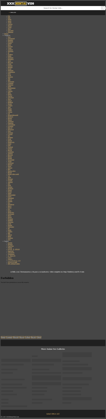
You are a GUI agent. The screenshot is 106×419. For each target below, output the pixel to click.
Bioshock (10, 188)
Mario (9, 215)
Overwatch (11, 214)
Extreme (10, 46)
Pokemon (10, 32)
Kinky (9, 230)
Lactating (10, 126)
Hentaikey (11, 59)
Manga (10, 156)
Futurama (10, 222)
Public (9, 56)
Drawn (10, 217)
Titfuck (10, 235)
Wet (9, 136)
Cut (9, 16)
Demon (10, 140)
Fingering (10, 123)
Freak (9, 139)
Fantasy (10, 148)
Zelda (9, 86)
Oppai (9, 144)
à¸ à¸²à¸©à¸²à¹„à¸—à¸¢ (14, 260)
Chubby (10, 231)
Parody (10, 191)
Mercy (10, 206)
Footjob (10, 180)
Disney (10, 26)
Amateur (10, 49)
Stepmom (10, 57)
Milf (9, 80)
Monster (10, 67)
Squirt (9, 193)
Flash (9, 185)
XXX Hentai (11, 124)
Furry (9, 131)
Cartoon (10, 24)
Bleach (10, 172)
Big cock (10, 62)
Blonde (10, 158)
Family (10, 43)
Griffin (10, 110)
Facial (9, 69)
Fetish (9, 64)
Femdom (10, 238)
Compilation (11, 72)
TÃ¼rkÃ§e (11, 252)
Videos (39, 337)
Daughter (10, 40)
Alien (9, 177)
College (10, 112)
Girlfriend (10, 163)
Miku (9, 93)
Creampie (10, 83)
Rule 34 (10, 128)
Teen (9, 37)
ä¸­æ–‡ (9, 257)
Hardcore (10, 116)
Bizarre (10, 118)
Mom (9, 45)
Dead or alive (11, 171)
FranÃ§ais (11, 246)
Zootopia (10, 132)
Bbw (9, 169)
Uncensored (11, 38)
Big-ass (22, 337)
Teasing (10, 187)
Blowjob (10, 155)
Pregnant (10, 219)
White (9, 19)
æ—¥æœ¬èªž (11, 256)
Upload (48, 413)
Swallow (10, 54)
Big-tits (33, 337)
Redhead (10, 102)
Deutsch (10, 244)
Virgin (9, 48)
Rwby (9, 211)
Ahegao (10, 168)
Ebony (10, 207)
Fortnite (10, 201)
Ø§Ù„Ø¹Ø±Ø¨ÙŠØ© (14, 264)
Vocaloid (10, 147)
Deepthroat (11, 204)
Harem (10, 108)
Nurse (9, 166)
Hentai (3, 337)
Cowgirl (10, 134)
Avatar (10, 161)
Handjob (10, 220)
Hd (9, 228)
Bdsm (9, 236)
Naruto (10, 104)
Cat (9, 176)
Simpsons (10, 70)
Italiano (10, 247)
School (10, 101)
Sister (9, 61)
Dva (9, 203)
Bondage (10, 137)
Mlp (9, 233)
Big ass (10, 199)
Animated (10, 121)
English (10, 243)
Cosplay (10, 105)
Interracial (11, 129)
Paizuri (10, 190)
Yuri (9, 78)
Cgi (9, 113)
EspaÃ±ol (10, 251)
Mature (10, 120)
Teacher (10, 96)
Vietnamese (11, 254)
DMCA (54, 413)
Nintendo (10, 41)
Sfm (9, 183)
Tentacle (10, 153)
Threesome (11, 81)
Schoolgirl (11, 97)
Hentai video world (13, 174)
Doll (9, 18)
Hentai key (11, 212)
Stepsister (10, 51)
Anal (9, 107)
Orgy (9, 239)
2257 (58, 413)
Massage (10, 179)
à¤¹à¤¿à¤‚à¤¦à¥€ (12, 262)
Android (10, 182)
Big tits (10, 150)
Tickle (9, 22)
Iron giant (10, 30)
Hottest (6, 33)
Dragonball (11, 160)
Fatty (9, 145)
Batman (10, 164)
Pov (9, 209)
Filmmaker (11, 227)
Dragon (10, 225)
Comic (10, 27)
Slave (9, 99)
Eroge (9, 223)
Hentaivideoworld (13, 115)
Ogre (9, 73)
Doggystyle (11, 142)
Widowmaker (11, 195)
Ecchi (9, 75)
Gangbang (11, 152)
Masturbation (11, 88)
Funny (9, 196)
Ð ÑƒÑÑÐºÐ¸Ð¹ (14, 249)
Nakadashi (11, 198)
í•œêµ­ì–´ (10, 259)
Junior (9, 21)
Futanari (10, 65)
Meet (9, 29)
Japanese (10, 77)
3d (8, 53)
